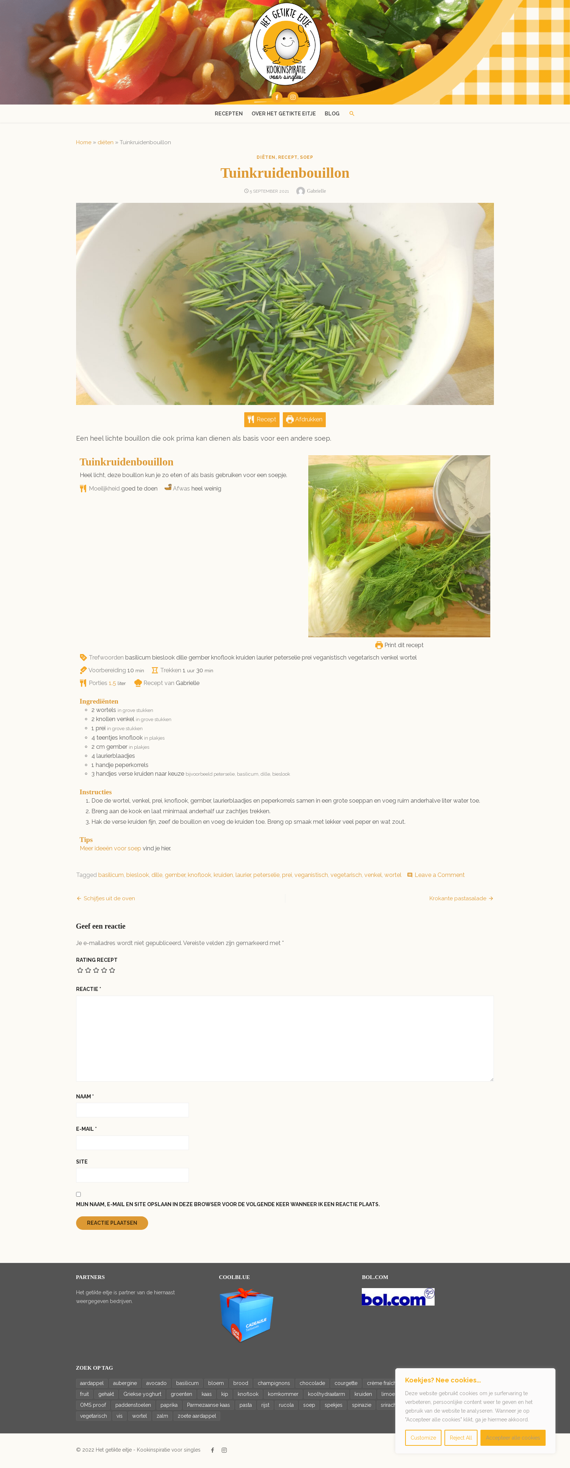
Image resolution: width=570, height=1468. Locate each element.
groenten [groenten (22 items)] (179, 1396)
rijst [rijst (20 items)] (263, 1407)
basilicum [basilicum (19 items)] (185, 1385)
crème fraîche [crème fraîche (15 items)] (381, 1385)
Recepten (229, 114)
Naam (83, 1098)
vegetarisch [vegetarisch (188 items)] (91, 1418)
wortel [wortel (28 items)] (137, 1418)
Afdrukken (304, 421)
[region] (475, 1410)
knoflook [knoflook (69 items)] (245, 1396)
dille (154, 876)
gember (173, 876)
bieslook (135, 876)
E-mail (84, 1131)
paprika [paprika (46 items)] (166, 1407)
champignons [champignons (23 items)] (272, 1385)
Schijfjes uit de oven (107, 900)
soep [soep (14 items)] (307, 1407)
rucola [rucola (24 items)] (284, 1407)
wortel (390, 876)
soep (306, 157)
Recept (262, 421)
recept (287, 157)
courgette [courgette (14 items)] (343, 1385)
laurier (241, 876)
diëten (103, 142)
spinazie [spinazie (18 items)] (359, 1407)
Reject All (461, 1438)
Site (80, 1163)
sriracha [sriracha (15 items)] (388, 1407)
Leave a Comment (437, 876)
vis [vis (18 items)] (117, 1418)
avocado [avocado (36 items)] (154, 1385)
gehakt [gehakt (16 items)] (104, 1396)
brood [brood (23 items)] (238, 1385)
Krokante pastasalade (460, 900)
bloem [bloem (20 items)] (214, 1385)
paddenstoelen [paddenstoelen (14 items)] (131, 1407)
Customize (423, 1438)
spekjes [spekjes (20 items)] (331, 1407)
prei (285, 876)
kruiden (221, 876)
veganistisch (309, 876)
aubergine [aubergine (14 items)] (123, 1385)
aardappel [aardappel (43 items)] (90, 1385)
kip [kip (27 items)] (222, 1396)
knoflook (197, 876)
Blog (332, 114)
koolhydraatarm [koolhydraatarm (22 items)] (324, 1396)
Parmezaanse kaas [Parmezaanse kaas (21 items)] (206, 1407)
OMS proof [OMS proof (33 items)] (91, 1407)
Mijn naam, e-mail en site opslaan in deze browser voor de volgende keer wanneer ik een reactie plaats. (226, 1206)
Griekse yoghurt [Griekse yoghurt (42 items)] (140, 1396)
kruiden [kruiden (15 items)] (361, 1396)
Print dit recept (401, 647)
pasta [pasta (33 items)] (243, 1407)
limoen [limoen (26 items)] (387, 1396)
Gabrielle (316, 191)
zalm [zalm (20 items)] (160, 1418)
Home (81, 142)
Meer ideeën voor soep (108, 850)
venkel (371, 876)
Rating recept (94, 962)
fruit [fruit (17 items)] (82, 1396)
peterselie (264, 876)
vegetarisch (344, 876)
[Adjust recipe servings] (110, 684)
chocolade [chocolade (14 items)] (310, 1385)
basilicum (109, 876)
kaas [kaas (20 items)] (204, 1396)
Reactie (86, 991)
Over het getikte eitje (284, 114)
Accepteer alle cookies (513, 1438)
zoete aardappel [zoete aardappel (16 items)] (194, 1418)
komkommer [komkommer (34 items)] (281, 1396)
